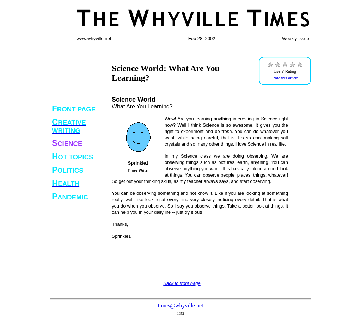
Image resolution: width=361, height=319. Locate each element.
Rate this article (285, 78)
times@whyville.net (180, 305)
